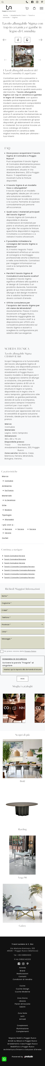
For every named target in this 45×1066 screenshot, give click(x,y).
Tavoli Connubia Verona (14, 563)
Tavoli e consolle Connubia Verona (19, 574)
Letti (22, 1016)
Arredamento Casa (18, 15)
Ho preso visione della (20, 651)
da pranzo (9, 490)
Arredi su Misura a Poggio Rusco (22, 1041)
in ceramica (10, 500)
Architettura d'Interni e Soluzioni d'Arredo (22, 1049)
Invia (22, 679)
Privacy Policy (30, 651)
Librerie (22, 1001)
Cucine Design (22, 989)
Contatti (22, 976)
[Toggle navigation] (41, 8)
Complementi (22, 1031)
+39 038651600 (24, 955)
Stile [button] (4, 505)
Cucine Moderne (22, 992)
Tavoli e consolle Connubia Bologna (19, 570)
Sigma (15, 17)
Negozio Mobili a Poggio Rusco (22, 1038)
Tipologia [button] (7, 515)
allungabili (9, 519)
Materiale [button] (7, 496)
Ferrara (21, 529)
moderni (8, 510)
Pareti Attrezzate (22, 1004)
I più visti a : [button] (8, 525)
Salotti (22, 1007)
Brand (22, 971)
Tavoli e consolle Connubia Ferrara (19, 566)
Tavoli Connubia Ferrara (14, 556)
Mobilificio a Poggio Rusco (22, 1047)
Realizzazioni (22, 973)
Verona (8, 533)
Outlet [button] (5, 538)
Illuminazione (23, 1028)
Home (5, 15)
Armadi (22, 1019)
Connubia (9, 481)
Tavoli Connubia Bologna (15, 559)
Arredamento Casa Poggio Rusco (22, 1044)
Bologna (8, 529)
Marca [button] (5, 476)
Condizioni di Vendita (22, 979)
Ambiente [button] (7, 486)
